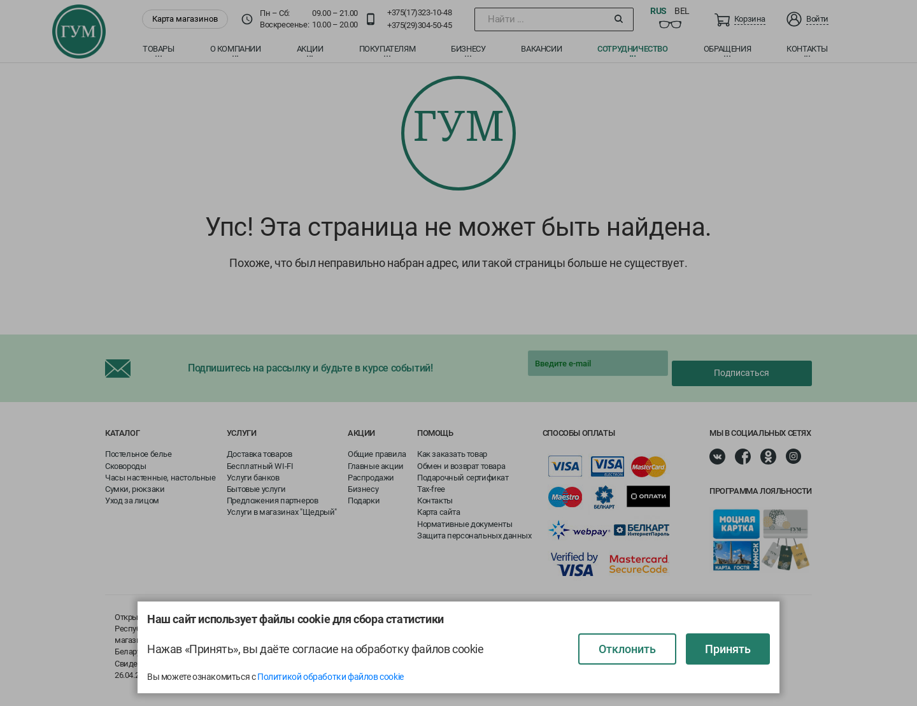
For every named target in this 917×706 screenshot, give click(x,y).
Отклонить (627, 649)
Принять (728, 649)
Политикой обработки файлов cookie (330, 677)
